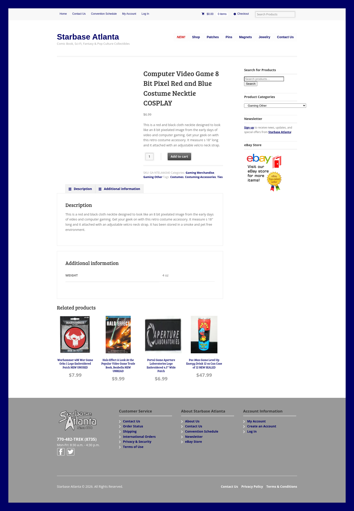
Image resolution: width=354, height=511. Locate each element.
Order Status (133, 426)
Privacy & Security (137, 441)
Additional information (121, 189)
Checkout (243, 13)
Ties (220, 177)
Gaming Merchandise (200, 173)
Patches (213, 37)
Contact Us (79, 13)
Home (63, 13)
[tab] (80, 188)
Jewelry (264, 37)
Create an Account (261, 426)
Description (82, 189)
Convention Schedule (104, 13)
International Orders (139, 436)
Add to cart (179, 156)
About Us (192, 421)
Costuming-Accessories (200, 177)
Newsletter (194, 436)
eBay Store (193, 441)
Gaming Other (152, 177)
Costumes (177, 177)
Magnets (245, 37)
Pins (229, 37)
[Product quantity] (149, 156)
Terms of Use (133, 447)
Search (250, 83)
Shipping (130, 431)
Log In (145, 13)
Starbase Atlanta (88, 36)
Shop (196, 37)
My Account (129, 13)
